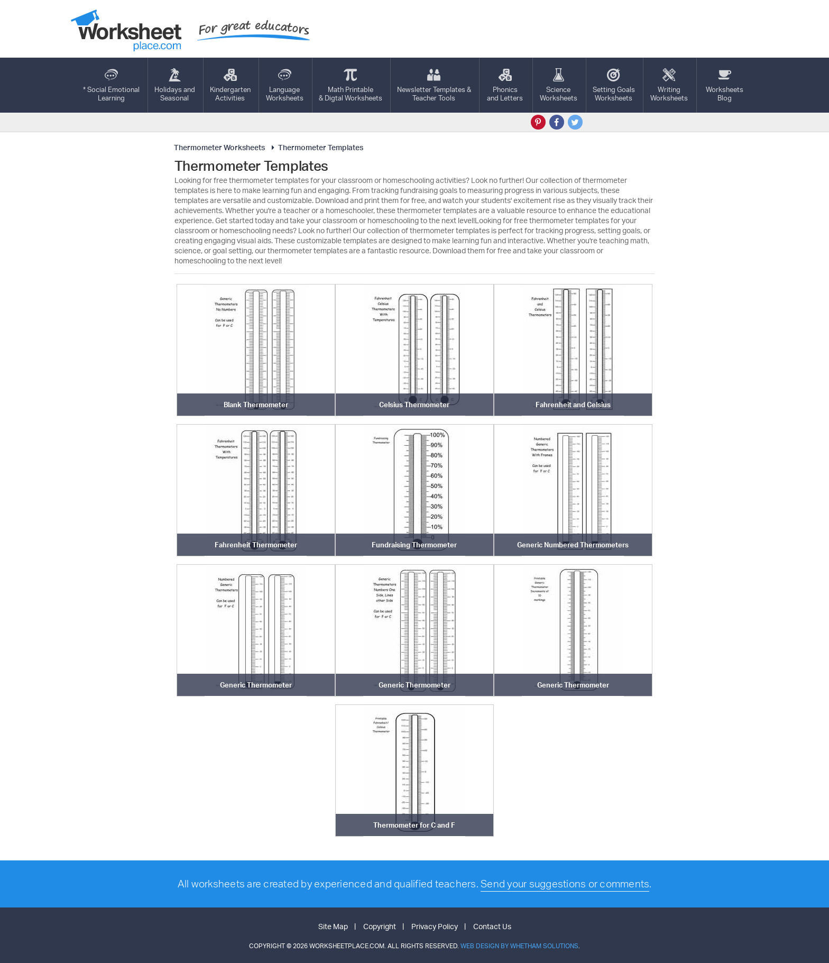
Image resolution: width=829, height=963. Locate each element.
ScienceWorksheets (558, 85)
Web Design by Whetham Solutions (519, 946)
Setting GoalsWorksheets (614, 85)
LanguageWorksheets (284, 85)
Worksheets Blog (724, 85)
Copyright (379, 926)
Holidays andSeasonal (174, 85)
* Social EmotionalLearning (111, 85)
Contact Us (492, 926)
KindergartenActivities (230, 85)
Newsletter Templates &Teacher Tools (434, 85)
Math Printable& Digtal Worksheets (350, 85)
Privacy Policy (434, 926)
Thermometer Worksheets (219, 147)
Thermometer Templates (316, 147)
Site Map (333, 926)
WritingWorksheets (669, 85)
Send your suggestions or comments (565, 883)
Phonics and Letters (505, 85)
